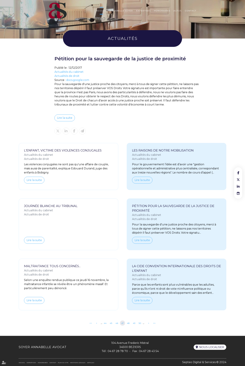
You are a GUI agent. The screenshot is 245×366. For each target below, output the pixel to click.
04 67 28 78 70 (118, 351)
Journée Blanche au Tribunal (50, 206)
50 (140, 323)
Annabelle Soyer (121, 10)
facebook (238, 173)
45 (111, 323)
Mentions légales (77, 362)
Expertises (143, 10)
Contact (190, 10)
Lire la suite (64, 117)
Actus (177, 10)
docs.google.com (77, 80)
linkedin (238, 186)
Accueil (101, 10)
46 (117, 323)
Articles (90, 362)
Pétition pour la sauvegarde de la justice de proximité (173, 208)
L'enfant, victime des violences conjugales (63, 150)
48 (128, 323)
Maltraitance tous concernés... (52, 266)
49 (134, 323)
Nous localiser (211, 347)
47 (122, 323)
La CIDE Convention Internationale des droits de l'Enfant (176, 268)
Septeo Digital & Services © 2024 (204, 362)
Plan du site (63, 362)
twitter (238, 179)
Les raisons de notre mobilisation (163, 150)
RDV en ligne (238, 193)
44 (105, 323)
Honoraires (162, 10)
